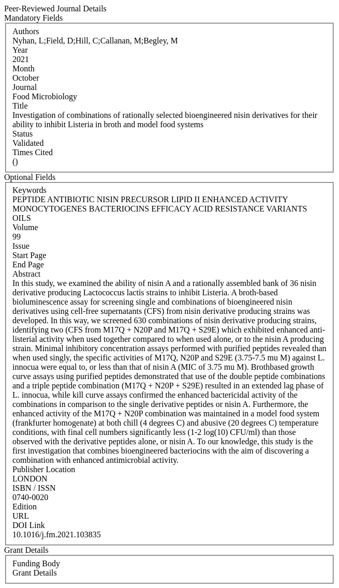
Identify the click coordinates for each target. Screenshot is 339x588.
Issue (21, 246)
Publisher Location (43, 469)
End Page (28, 264)
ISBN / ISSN (34, 488)
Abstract (26, 273)
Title (20, 105)
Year (19, 50)
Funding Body (36, 563)
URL (20, 515)
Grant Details (34, 572)
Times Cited (32, 152)
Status (22, 133)
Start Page (29, 255)
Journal (24, 87)
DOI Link (28, 525)
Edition (24, 506)
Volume (25, 227)
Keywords (29, 190)
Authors (25, 31)
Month (23, 68)
